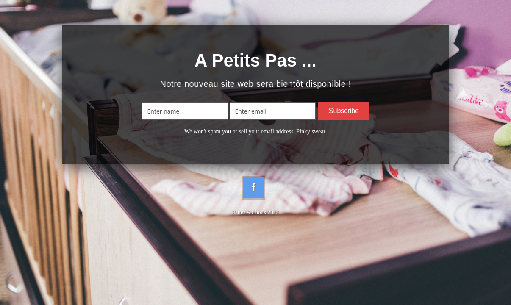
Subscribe (344, 110)
